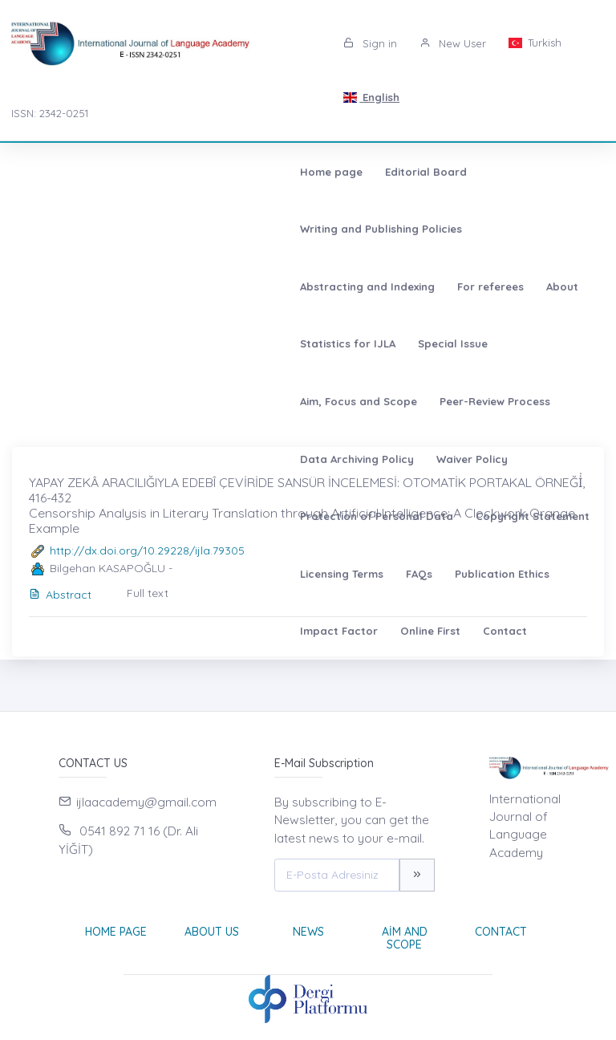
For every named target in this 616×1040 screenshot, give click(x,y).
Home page (61, 171)
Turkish (535, 42)
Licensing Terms (208, 343)
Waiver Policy (335, 286)
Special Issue (327, 228)
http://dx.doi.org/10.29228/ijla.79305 (147, 550)
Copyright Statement (87, 343)
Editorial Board (156, 171)
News (308, 931)
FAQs (286, 343)
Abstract (60, 594)
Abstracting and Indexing (471, 171)
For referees (63, 228)
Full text (147, 593)
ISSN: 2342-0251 (49, 113)
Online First (569, 343)
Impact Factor (478, 343)
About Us (211, 931)
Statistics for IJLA (222, 228)
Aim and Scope (405, 938)
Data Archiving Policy (221, 286)
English (371, 97)
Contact (52, 401)
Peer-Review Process (85, 286)
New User (452, 43)
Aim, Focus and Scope (442, 228)
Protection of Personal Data (470, 286)
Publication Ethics (369, 343)
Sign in (370, 43)
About (136, 228)
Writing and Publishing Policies (301, 171)
